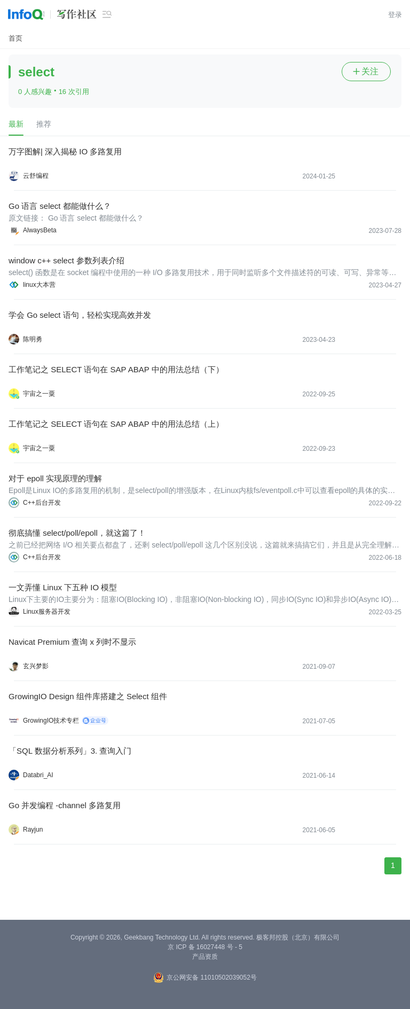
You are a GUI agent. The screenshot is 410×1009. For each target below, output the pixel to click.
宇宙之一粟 (39, 393)
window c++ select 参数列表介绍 (66, 260)
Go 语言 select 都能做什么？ (60, 205)
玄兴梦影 (36, 666)
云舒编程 (36, 175)
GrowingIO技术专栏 (51, 720)
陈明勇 (32, 339)
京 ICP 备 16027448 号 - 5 (205, 947)
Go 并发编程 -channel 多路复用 (65, 805)
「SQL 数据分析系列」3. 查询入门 (70, 750)
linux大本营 (39, 284)
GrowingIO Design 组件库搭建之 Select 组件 (88, 696)
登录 (395, 14)
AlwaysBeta (40, 230)
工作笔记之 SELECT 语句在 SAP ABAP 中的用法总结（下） (116, 369)
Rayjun (33, 829)
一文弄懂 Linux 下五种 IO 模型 (63, 587)
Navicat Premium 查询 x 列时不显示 (72, 641)
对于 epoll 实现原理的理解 (55, 478)
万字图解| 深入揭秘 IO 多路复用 (65, 151)
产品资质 (205, 956)
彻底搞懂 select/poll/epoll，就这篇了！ (77, 532)
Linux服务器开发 (46, 611)
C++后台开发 (42, 502)
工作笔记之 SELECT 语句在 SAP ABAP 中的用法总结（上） (116, 423)
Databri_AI (38, 775)
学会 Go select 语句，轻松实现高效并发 (80, 314)
